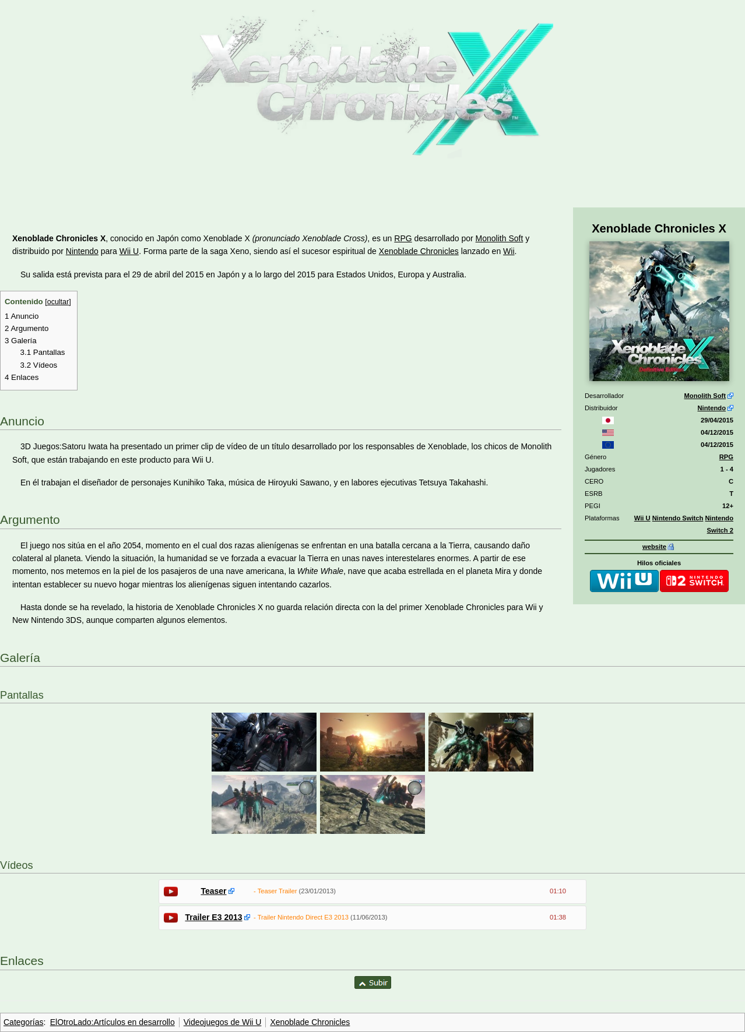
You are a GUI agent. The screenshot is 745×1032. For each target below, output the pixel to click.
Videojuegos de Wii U (223, 1022)
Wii (508, 251)
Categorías (23, 1022)
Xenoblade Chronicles (419, 251)
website (654, 546)
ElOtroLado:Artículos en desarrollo (112, 1022)
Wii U (642, 518)
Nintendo (712, 407)
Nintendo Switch (678, 518)
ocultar (58, 302)
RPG (726, 456)
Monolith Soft (705, 395)
